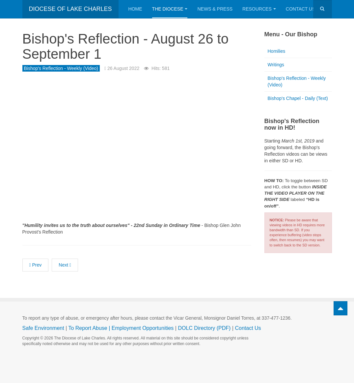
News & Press (214, 9)
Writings (276, 64)
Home (135, 9)
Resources (259, 9)
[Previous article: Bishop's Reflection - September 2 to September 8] (35, 265)
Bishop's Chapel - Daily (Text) (298, 98)
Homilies (277, 51)
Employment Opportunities (143, 328)
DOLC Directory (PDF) (204, 328)
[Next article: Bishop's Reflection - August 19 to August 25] (65, 265)
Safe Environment (43, 328)
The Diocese (170, 9)
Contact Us (303, 9)
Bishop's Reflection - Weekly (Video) (297, 81)
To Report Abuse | (89, 328)
